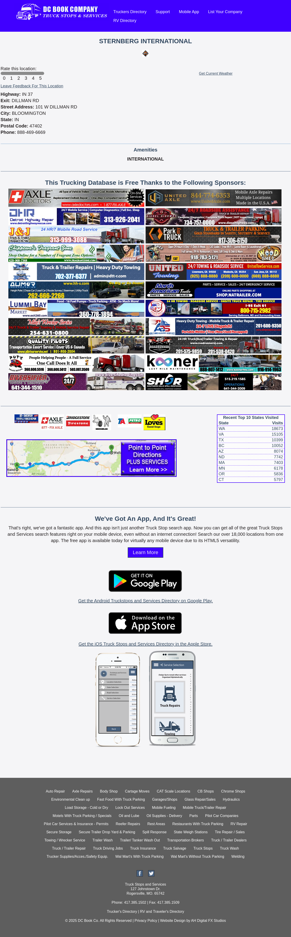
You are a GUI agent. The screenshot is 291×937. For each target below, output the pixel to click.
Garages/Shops (164, 799)
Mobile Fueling (164, 808)
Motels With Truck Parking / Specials (82, 816)
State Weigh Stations (191, 832)
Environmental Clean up (70, 799)
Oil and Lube (129, 816)
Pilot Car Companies (221, 816)
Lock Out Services (130, 808)
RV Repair (239, 824)
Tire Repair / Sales (230, 832)
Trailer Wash (102, 840)
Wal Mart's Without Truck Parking (197, 856)
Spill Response (154, 832)
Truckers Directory (130, 12)
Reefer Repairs (128, 824)
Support (163, 12)
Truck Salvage (174, 848)
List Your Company (225, 12)
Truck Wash (229, 848)
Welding (238, 856)
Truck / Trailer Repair (69, 848)
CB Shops (205, 791)
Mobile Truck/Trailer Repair (204, 808)
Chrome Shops (233, 791)
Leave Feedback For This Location (32, 86)
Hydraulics (231, 799)
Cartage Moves (137, 791)
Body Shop (109, 791)
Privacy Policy (146, 921)
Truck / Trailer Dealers (229, 840)
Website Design (172, 921)
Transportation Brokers (185, 840)
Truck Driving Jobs (108, 848)
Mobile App (189, 12)
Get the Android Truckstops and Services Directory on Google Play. (145, 600)
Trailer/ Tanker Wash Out (140, 840)
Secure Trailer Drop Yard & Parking (107, 832)
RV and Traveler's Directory (162, 911)
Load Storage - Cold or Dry (86, 808)
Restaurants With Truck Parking (197, 824)
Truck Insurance (143, 848)
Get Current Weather (216, 73)
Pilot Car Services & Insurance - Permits (76, 824)
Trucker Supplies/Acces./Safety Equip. (77, 856)
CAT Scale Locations (173, 791)
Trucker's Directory (122, 911)
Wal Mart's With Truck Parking (139, 856)
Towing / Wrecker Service (64, 840)
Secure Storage (58, 832)
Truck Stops (203, 848)
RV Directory (125, 20)
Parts (193, 816)
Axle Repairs (82, 791)
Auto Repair (55, 791)
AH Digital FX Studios (208, 921)
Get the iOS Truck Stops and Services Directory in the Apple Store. (145, 643)
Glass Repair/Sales (200, 799)
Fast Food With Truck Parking (121, 799)
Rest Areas (156, 824)
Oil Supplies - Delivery (164, 816)
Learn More (145, 552)
